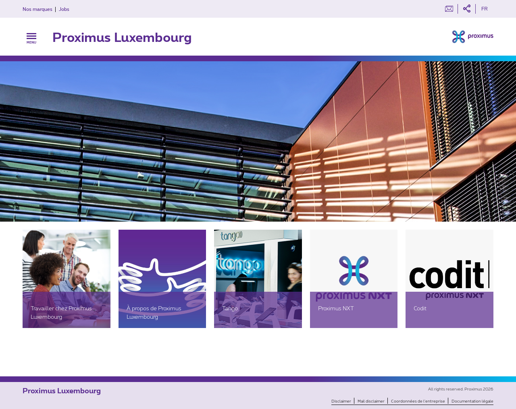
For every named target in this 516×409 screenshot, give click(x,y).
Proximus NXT (336, 308)
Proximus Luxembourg (122, 36)
